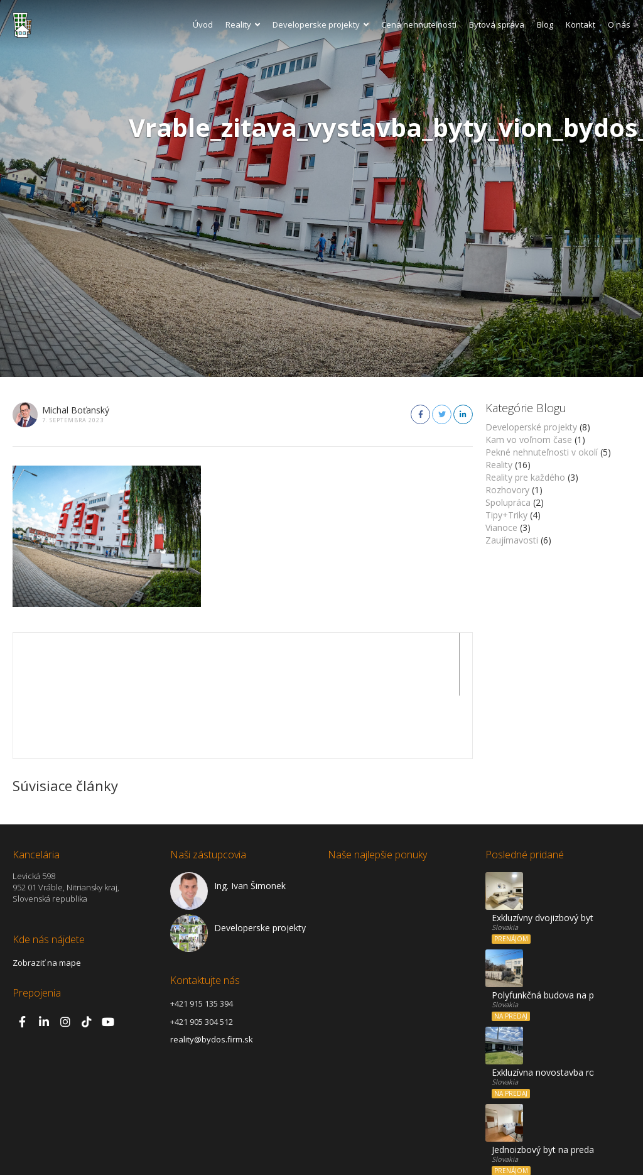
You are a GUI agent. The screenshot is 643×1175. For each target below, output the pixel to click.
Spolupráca (508, 502)
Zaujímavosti (511, 540)
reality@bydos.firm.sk (211, 976)
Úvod (203, 24)
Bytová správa (496, 24)
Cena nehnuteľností (419, 24)
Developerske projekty (321, 24)
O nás (619, 24)
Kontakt (580, 24)
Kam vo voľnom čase (528, 439)
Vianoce (501, 527)
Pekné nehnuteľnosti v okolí (541, 452)
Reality (242, 24)
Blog (545, 24)
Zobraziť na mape (47, 899)
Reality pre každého (525, 477)
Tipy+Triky (506, 515)
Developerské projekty (531, 427)
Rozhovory (507, 490)
